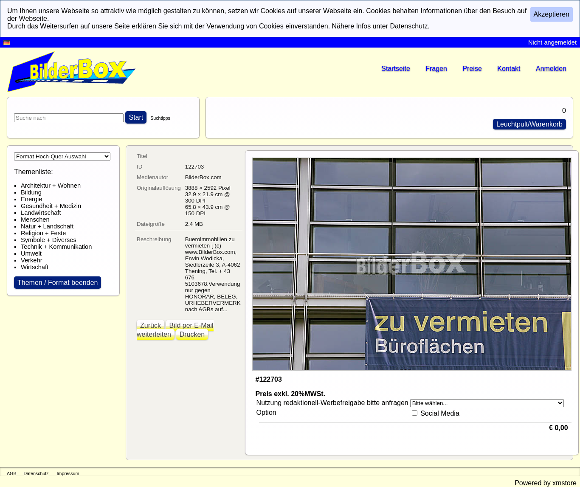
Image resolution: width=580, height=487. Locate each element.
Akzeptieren (552, 14)
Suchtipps (160, 118)
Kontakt (508, 68)
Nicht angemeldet (552, 42)
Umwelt (31, 253)
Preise (471, 68)
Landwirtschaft (41, 212)
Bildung (31, 192)
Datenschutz (35, 473)
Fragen (436, 68)
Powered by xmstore (546, 483)
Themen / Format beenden (57, 282)
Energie (31, 199)
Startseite (395, 68)
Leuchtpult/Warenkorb (529, 124)
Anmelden (551, 68)
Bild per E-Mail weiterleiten (175, 330)
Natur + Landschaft (47, 226)
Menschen (35, 219)
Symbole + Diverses (48, 239)
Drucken (192, 334)
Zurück (150, 325)
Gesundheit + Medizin (51, 206)
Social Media (439, 413)
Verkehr (31, 260)
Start (136, 117)
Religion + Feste (43, 233)
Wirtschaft (34, 267)
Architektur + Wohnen (51, 185)
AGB (12, 473)
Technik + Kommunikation (56, 246)
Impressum (68, 473)
